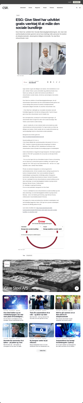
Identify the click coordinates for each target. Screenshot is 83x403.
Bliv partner (76, 2)
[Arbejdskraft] (29, 255)
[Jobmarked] (23, 7)
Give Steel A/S (32, 82)
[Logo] (6, 7)
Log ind (69, 2)
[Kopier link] (59, 82)
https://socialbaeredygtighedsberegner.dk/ (33, 136)
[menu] (79, 7)
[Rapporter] (37, 7)
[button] (77, 288)
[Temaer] (45, 7)
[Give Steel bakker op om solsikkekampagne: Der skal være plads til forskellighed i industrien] (15, 308)
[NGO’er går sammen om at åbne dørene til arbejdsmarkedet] (67, 308)
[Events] (30, 7)
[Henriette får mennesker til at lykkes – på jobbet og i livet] (15, 335)
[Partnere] (52, 7)
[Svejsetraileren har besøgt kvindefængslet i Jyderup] (67, 335)
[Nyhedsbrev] (60, 7)
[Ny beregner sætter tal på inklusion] (41, 335)
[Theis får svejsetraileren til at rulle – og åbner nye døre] (41, 307)
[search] (76, 7)
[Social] (18, 15)
